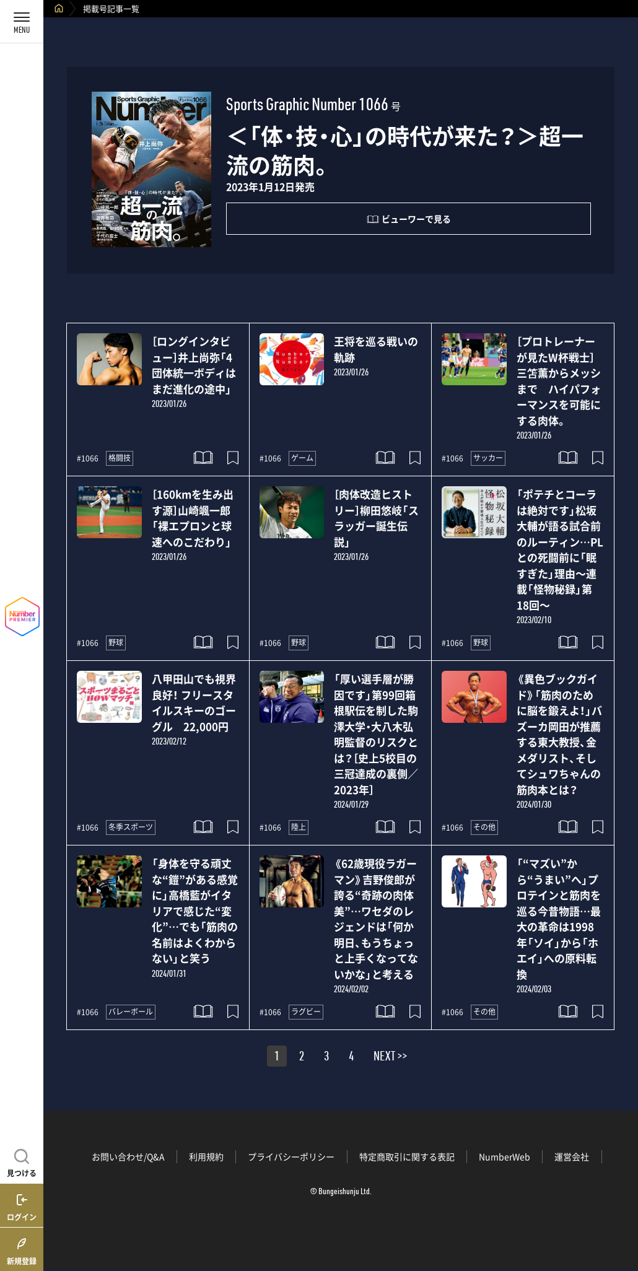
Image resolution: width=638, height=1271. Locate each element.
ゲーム (302, 457)
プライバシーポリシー (291, 1156)
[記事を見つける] (21, 1161)
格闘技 (119, 457)
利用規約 (206, 1156)
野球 (115, 642)
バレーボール (130, 1011)
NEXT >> (390, 1058)
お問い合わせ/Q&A (128, 1156)
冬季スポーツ (130, 826)
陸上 (298, 826)
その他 (484, 826)
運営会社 (571, 1156)
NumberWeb (504, 1156)
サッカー (488, 457)
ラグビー (306, 1011)
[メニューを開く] (21, 21)
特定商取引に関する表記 (407, 1156)
